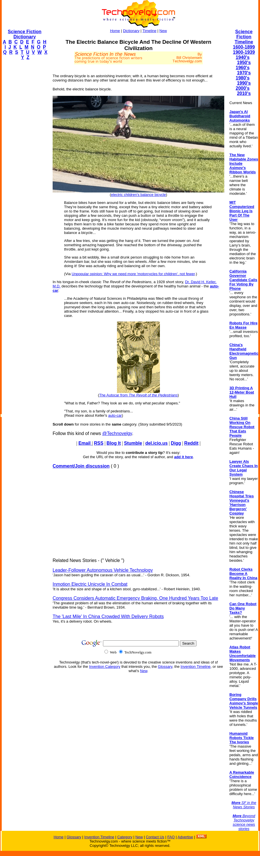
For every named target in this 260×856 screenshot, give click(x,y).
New (163, 31)
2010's (244, 93)
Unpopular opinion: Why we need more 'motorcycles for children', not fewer (133, 274)
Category (124, 837)
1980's (242, 78)
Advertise (185, 837)
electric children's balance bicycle (138, 194)
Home (115, 31)
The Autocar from (138, 395)
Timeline (149, 31)
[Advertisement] (24, 150)
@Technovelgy (117, 433)
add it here (183, 457)
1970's (244, 72)
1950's (244, 62)
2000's (242, 88)
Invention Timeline (195, 666)
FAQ (171, 837)
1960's (242, 67)
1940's (242, 57)
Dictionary (131, 31)
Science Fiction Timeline (244, 36)
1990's (244, 83)
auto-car (115, 415)
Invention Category (104, 666)
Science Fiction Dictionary (24, 34)
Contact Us (155, 837)
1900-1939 (244, 52)
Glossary (165, 666)
